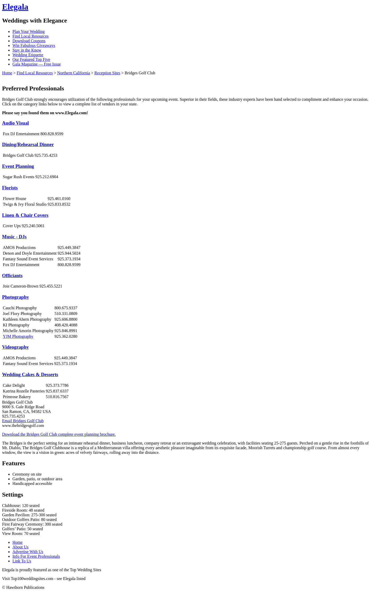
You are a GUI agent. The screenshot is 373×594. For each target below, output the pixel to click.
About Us (20, 547)
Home (7, 73)
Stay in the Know (26, 50)
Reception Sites (107, 73)
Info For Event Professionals (36, 556)
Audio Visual (15, 123)
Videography (15, 347)
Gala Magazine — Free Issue (36, 64)
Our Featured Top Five (31, 59)
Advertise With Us (27, 551)
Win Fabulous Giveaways (33, 45)
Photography (15, 297)
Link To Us (21, 561)
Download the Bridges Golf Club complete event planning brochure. (59, 434)
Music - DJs (14, 236)
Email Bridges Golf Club (23, 421)
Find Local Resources (30, 36)
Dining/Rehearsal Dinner (28, 144)
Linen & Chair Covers (25, 215)
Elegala (15, 6)
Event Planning (18, 166)
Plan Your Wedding (28, 31)
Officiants (12, 275)
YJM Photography (18, 336)
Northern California (73, 73)
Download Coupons (29, 41)
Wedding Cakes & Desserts (30, 374)
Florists (10, 187)
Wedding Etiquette (27, 55)
